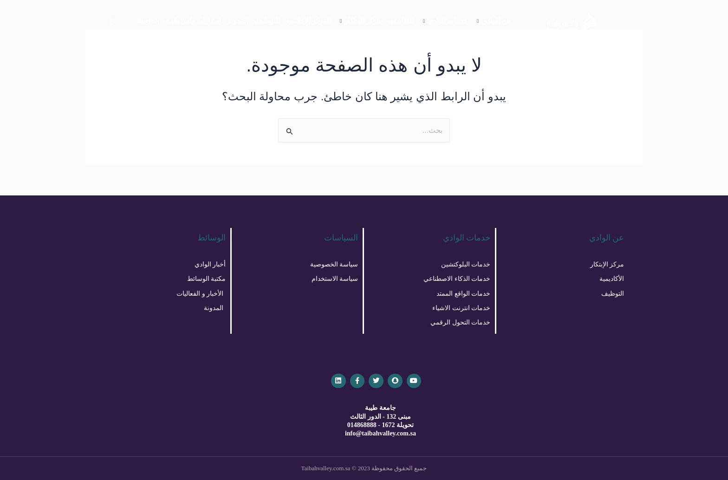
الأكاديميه (400, 21)
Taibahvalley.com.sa (326, 468)
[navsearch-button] (112, 21)
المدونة (238, 21)
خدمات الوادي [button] (445, 21)
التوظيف (267, 21)
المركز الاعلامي (308, 21)
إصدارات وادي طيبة (193, 21)
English (148, 21)
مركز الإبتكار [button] (360, 21)
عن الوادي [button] (494, 21)
